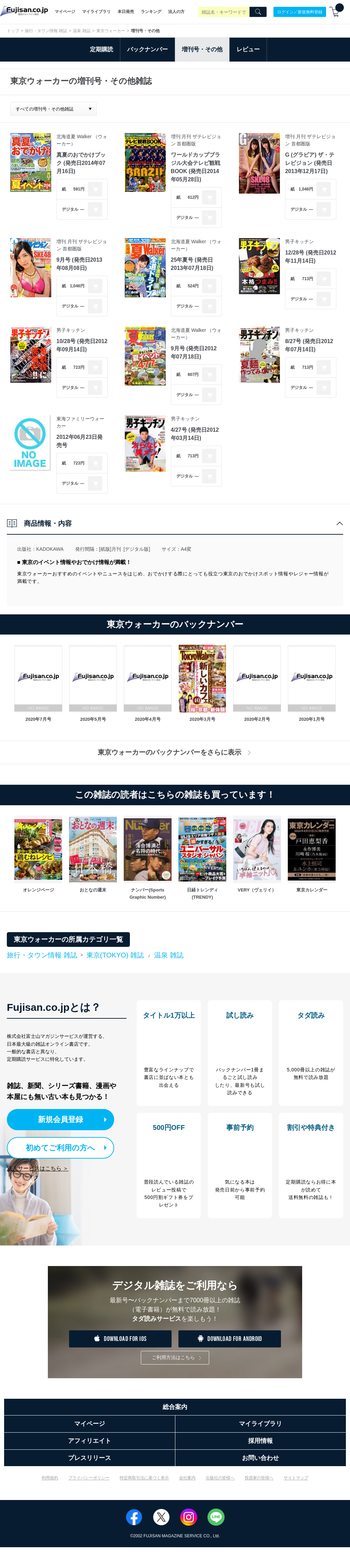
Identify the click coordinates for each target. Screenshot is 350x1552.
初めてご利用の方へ (61, 1147)
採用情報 (260, 1445)
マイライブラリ (96, 11)
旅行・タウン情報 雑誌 (46, 30)
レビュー (248, 49)
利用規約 (50, 1483)
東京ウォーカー (110, 30)
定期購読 (101, 49)
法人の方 (176, 11)
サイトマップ (296, 1483)
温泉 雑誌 (81, 30)
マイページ (65, 11)
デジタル (70, 209)
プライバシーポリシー (88, 1483)
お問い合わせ (260, 1462)
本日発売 (126, 11)
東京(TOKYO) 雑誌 (115, 955)
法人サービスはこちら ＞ (37, 1168)
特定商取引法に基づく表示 (144, 1483)
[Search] (258, 12)
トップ (13, 30)
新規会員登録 (67, 1119)
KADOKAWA (50, 549)
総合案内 (175, 1411)
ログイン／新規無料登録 (299, 12)
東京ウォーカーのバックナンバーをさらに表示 (175, 752)
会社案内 (187, 1483)
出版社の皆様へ (220, 1483)
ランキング (151, 11)
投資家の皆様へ (259, 1483)
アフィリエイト (89, 1445)
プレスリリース (89, 1462)
